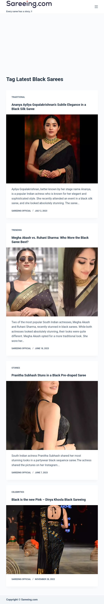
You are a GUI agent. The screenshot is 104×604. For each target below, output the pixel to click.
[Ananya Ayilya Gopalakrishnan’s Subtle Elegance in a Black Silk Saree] (52, 148)
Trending (16, 230)
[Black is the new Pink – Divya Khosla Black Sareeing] (52, 539)
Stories (15, 368)
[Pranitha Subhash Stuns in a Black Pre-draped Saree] (52, 415)
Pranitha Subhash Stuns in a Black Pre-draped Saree (48, 375)
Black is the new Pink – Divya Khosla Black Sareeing (48, 499)
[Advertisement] (52, 40)
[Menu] (96, 6)
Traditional (18, 97)
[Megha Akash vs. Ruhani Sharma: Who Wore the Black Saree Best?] (52, 281)
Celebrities (17, 492)
